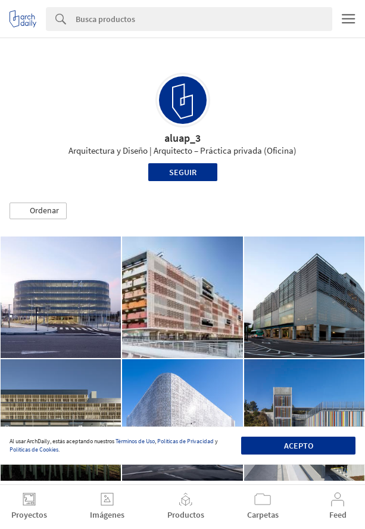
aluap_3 (182, 138)
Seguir (182, 172)
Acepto (298, 445)
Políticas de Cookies (34, 449)
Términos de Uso (135, 441)
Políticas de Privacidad (185, 441)
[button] (38, 211)
